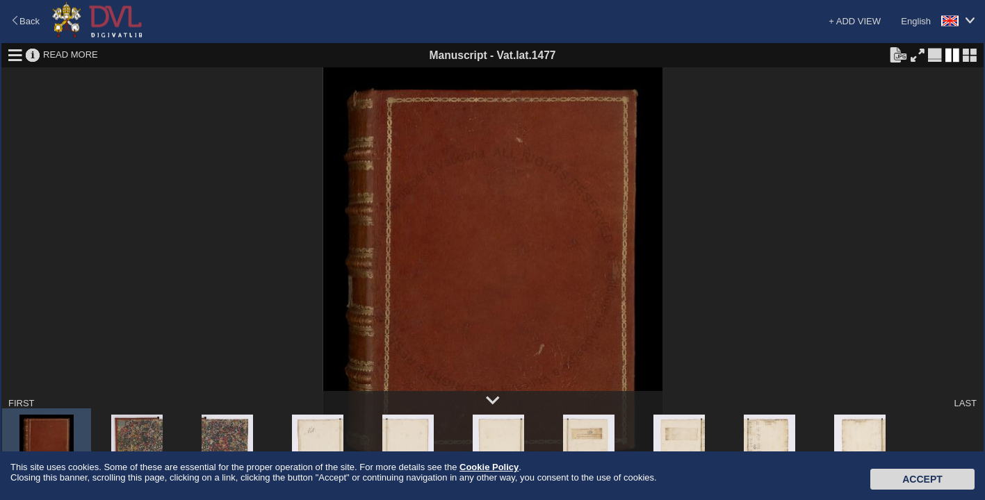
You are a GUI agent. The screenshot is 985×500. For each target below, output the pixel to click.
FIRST (21, 403)
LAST (965, 403)
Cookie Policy (489, 467)
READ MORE (70, 54)
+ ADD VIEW (855, 21)
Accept (922, 479)
